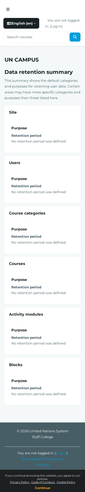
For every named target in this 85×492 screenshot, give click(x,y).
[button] (21, 23)
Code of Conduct (43, 482)
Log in (56, 26)
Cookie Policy (66, 482)
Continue (42, 488)
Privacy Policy (20, 482)
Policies (42, 464)
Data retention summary (42, 459)
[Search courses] (36, 37)
